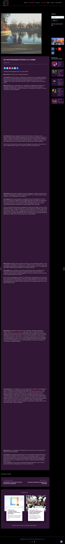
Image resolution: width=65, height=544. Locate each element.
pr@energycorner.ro (39, 539)
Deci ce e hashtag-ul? (37, 390)
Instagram (32, 2)
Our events (58, 2)
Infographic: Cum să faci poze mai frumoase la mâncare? (14, 482)
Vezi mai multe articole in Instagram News (25, 525)
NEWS (48, 2)
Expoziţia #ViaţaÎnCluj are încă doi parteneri (36, 482)
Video (52, 2)
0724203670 (30, 539)
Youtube (43, 2)
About (25, 2)
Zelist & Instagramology (17, 332)
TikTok (38, 2)
